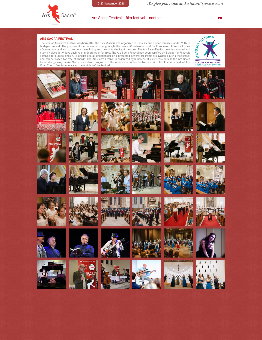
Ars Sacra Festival (107, 18)
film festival (135, 18)
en (220, 18)
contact (155, 18)
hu (213, 18)
